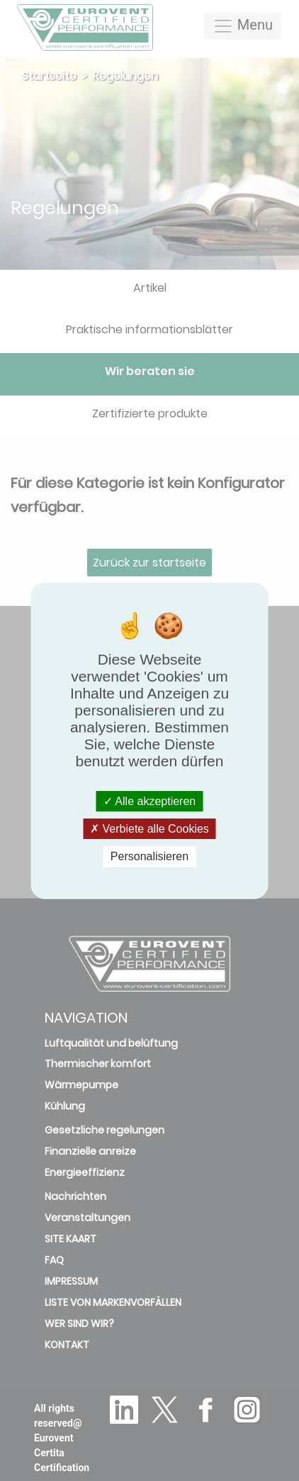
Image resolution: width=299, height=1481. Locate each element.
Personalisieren (149, 856)
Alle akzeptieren (149, 801)
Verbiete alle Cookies (149, 829)
